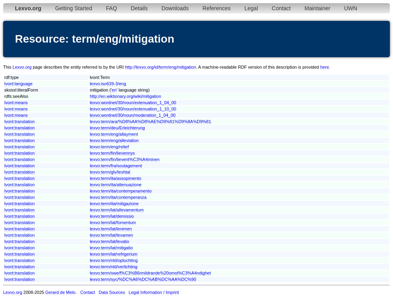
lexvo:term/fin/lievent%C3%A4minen (124, 159)
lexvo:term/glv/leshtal (110, 172)
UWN (350, 8)
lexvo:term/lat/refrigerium (113, 254)
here (324, 67)
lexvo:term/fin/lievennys (112, 153)
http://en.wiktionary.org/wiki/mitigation (125, 96)
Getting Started (73, 8)
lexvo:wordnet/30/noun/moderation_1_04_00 (133, 115)
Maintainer (317, 8)
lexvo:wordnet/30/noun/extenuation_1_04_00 (133, 102)
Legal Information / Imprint (154, 292)
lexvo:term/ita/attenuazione (115, 184)
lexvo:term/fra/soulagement (116, 165)
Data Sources (112, 292)
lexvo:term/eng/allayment (114, 134)
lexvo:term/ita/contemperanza (118, 197)
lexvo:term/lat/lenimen (111, 228)
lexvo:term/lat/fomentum (113, 222)
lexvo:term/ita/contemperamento (121, 191)
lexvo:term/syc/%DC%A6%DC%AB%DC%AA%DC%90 (143, 279)
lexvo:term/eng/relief (109, 146)
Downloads (175, 8)
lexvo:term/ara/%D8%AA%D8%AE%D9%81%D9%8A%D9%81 (150, 121)
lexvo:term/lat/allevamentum (117, 209)
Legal (251, 8)
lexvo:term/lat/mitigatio (111, 247)
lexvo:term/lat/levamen (111, 235)
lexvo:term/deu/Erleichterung (117, 127)
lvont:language (18, 83)
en (114, 90)
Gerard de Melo (60, 292)
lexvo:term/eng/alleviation (114, 140)
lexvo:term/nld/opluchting (114, 260)
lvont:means (16, 102)
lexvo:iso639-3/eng (108, 83)
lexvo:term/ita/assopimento (115, 178)
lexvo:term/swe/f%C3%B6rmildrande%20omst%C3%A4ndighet (150, 273)
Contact (281, 8)
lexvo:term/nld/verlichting (113, 266)
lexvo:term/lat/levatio (109, 241)
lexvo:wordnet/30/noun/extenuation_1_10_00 (133, 109)
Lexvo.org (22, 67)
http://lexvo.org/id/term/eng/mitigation (160, 67)
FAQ (111, 8)
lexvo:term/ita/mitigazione (114, 203)
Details (139, 8)
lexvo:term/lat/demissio (112, 216)
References (216, 8)
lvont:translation (19, 121)
